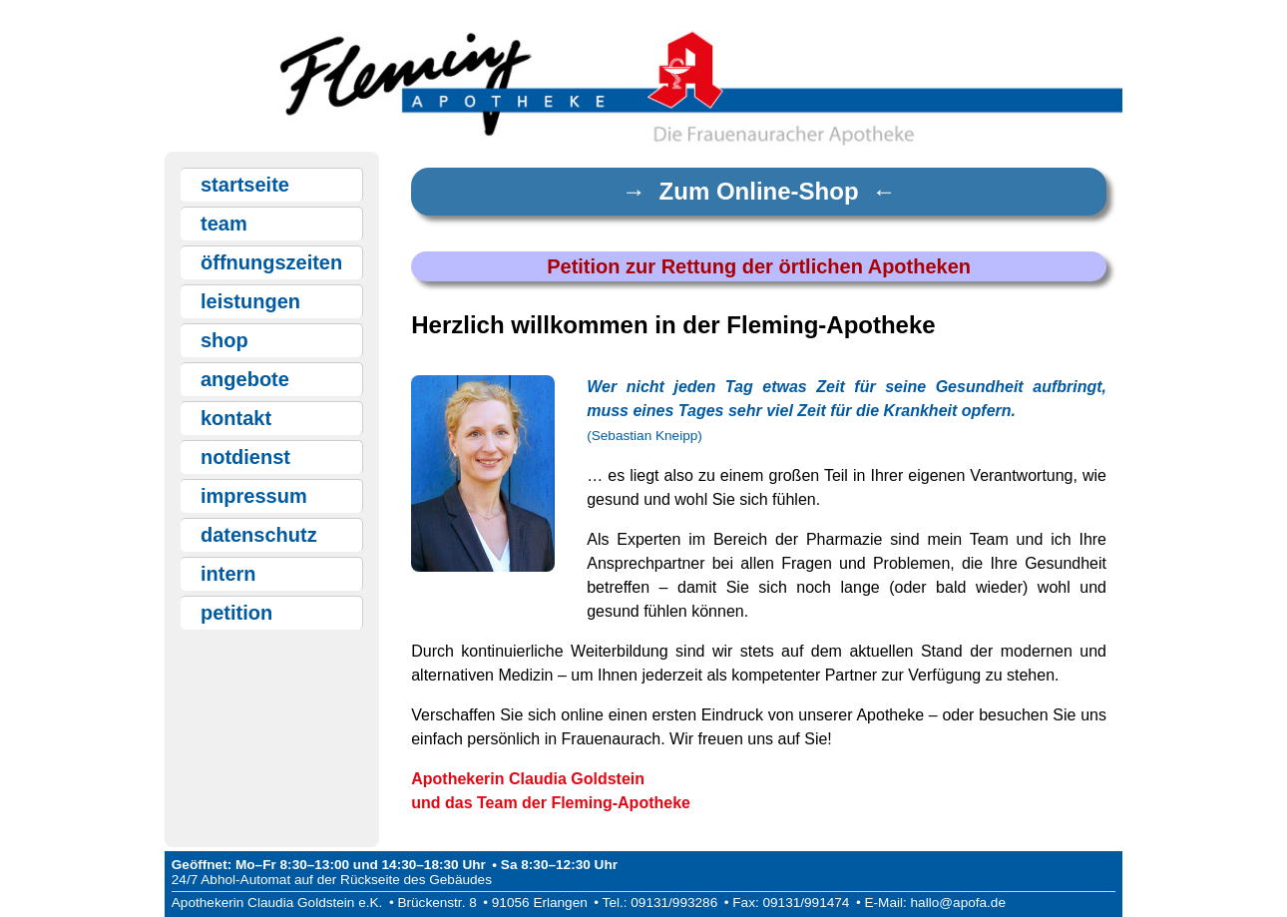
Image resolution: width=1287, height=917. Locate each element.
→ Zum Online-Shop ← (759, 191)
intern (228, 574)
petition (236, 613)
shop (224, 340)
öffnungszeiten (271, 262)
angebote (245, 379)
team (224, 223)
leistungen (250, 301)
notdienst (245, 457)
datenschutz (259, 535)
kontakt (236, 418)
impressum (254, 496)
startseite (245, 185)
